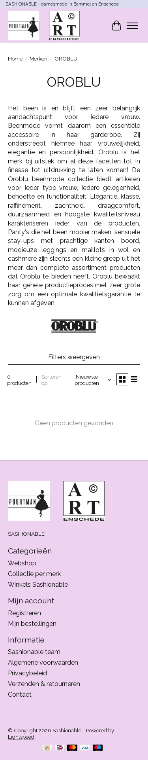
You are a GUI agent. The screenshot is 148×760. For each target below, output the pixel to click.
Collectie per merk (34, 574)
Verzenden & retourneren (44, 684)
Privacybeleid (27, 673)
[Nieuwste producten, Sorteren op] (89, 379)
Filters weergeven (74, 357)
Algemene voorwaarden (43, 662)
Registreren (24, 613)
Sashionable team (34, 652)
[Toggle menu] (132, 26)
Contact (20, 694)
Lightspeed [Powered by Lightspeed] (21, 736)
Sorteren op (51, 379)
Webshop (22, 563)
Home (15, 58)
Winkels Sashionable (38, 584)
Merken (38, 58)
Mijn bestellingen (32, 623)
